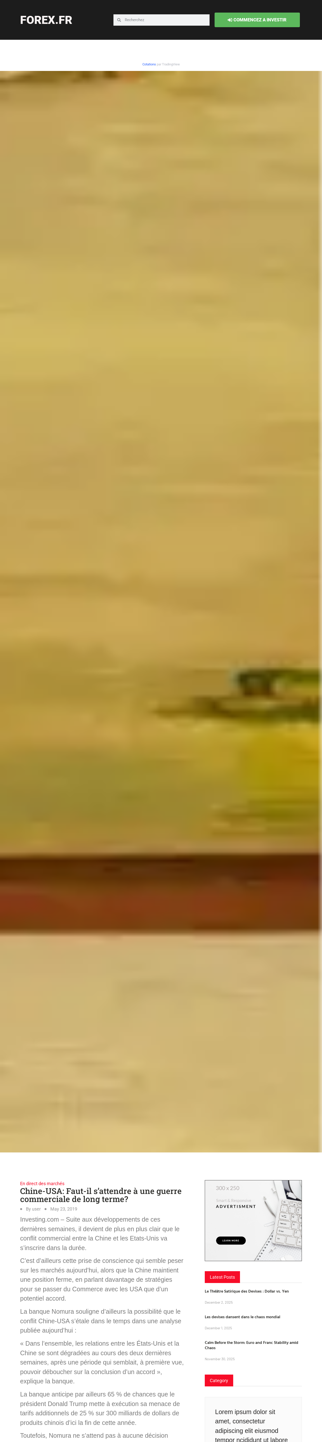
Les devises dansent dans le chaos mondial (242, 1317)
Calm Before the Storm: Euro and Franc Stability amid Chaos (251, 1345)
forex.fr (46, 20)
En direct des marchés (42, 1183)
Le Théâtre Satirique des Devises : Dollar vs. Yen (247, 1291)
